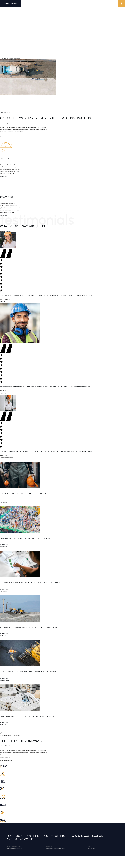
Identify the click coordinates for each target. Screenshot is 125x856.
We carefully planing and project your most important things (29, 627)
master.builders (10, 3)
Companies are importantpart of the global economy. (25, 538)
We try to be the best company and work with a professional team (31, 672)
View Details (4, 176)
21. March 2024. (4, 500)
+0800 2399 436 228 (5, 112)
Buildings (2, 636)
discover (2, 137)
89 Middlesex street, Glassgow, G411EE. (55, 848)
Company (7, 636)
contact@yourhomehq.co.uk (14, 848)
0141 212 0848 (92, 848)
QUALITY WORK (6, 197)
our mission (5, 158)
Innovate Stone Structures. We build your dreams (23, 494)
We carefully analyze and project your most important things (30, 583)
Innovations (3, 502)
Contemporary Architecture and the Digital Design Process (28, 716)
